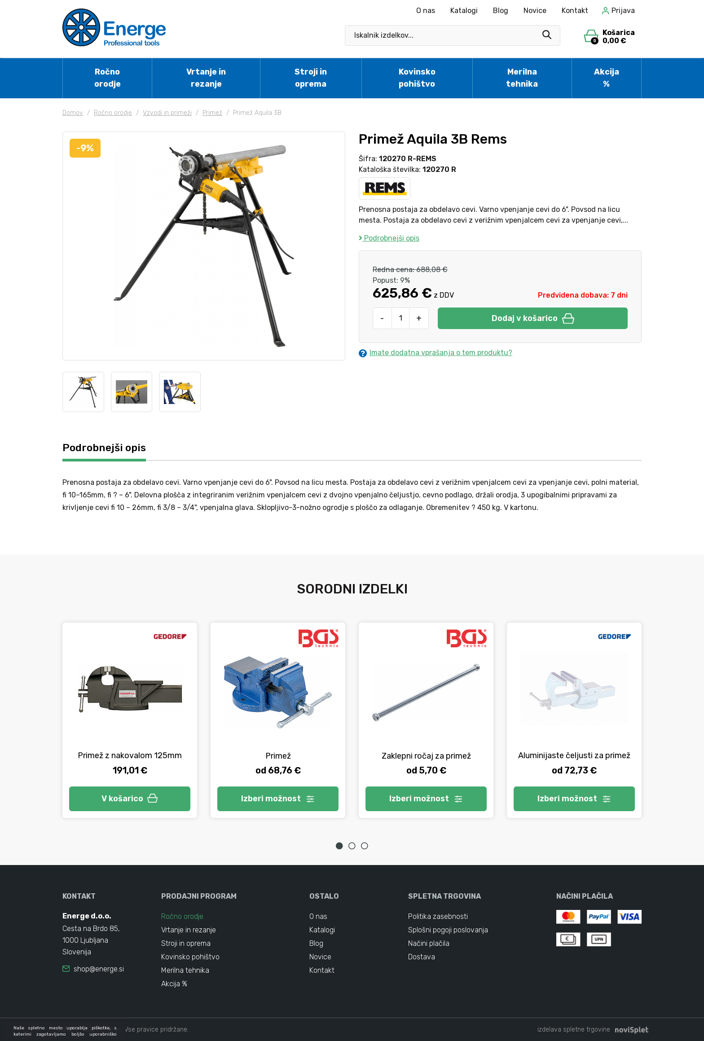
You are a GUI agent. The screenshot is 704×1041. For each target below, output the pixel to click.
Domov (72, 113)
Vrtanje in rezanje (206, 78)
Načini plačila (428, 943)
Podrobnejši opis (389, 238)
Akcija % (606, 78)
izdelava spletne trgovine (573, 1029)
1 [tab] (339, 845)
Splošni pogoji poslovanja (448, 930)
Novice (535, 10)
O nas (425, 10)
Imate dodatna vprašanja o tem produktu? (435, 352)
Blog (500, 10)
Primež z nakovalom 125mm (130, 755)
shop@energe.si (99, 969)
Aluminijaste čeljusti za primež (574, 755)
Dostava (421, 957)
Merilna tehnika (522, 78)
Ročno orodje (107, 78)
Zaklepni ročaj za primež (426, 756)
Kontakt (575, 10)
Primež (212, 113)
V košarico (129, 799)
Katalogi (464, 10)
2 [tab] (352, 845)
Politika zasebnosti (438, 916)
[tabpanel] (129, 720)
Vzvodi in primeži (167, 113)
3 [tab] (364, 845)
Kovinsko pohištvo (417, 78)
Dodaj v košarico (533, 318)
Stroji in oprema (311, 78)
